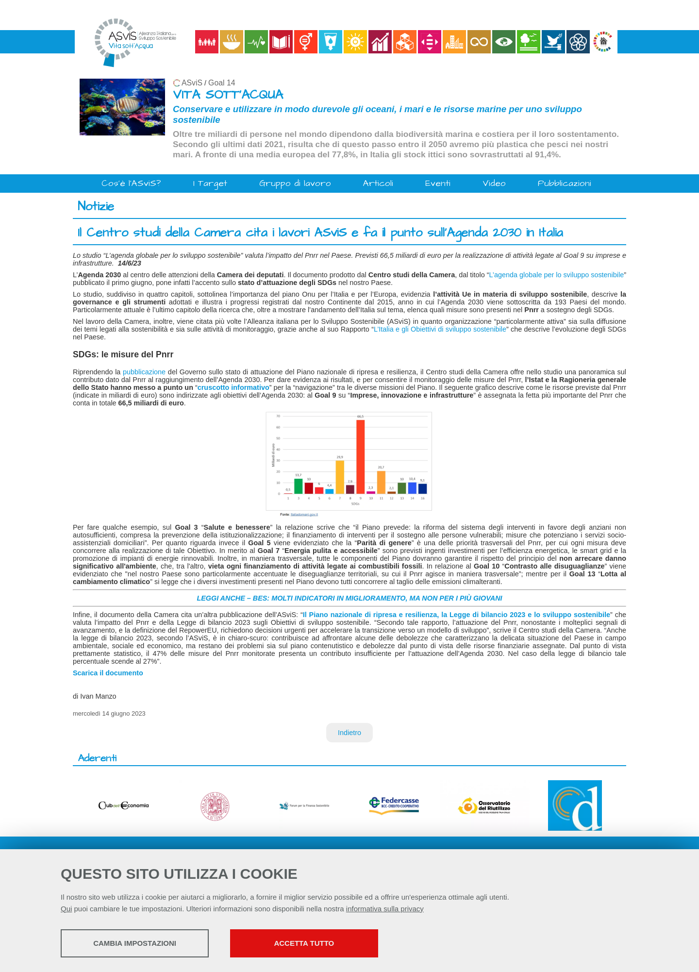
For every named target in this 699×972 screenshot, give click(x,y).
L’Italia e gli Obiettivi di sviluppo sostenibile (440, 329)
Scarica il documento (108, 673)
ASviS (192, 83)
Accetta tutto (312, 943)
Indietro (349, 733)
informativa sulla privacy (385, 909)
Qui (66, 909)
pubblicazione (144, 372)
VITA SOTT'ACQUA (228, 95)
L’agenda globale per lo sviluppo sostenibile (556, 275)
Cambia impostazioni (137, 943)
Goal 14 (221, 83)
